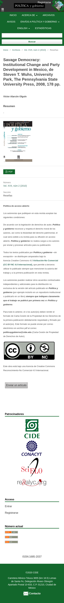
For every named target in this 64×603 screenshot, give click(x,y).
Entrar (58, 2)
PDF (10, 171)
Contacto (32, 593)
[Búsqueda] (32, 35)
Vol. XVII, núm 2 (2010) (35, 50)
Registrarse (44, 2)
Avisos (11, 21)
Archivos (49, 15)
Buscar (32, 41)
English (22, 28)
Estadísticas (43, 28)
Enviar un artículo (16, 385)
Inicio (13, 15)
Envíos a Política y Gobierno (39, 21)
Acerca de (29, 15)
